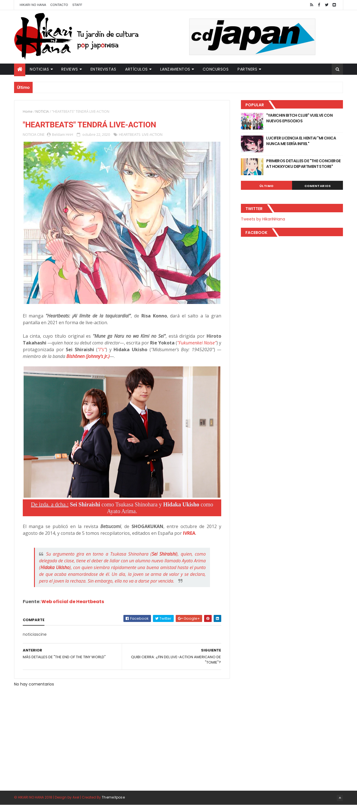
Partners (247, 69)
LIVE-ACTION (152, 134)
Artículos (136, 69)
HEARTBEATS (130, 134)
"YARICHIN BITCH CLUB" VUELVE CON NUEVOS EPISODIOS (299, 118)
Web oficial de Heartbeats (72, 601)
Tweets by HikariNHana (263, 219)
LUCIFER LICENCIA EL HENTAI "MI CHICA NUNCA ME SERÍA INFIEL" (301, 140)
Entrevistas (103, 69)
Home (28, 111)
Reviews (69, 69)
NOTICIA (42, 111)
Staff (77, 4)
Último (266, 186)
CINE (41, 134)
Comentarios (317, 186)
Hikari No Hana (33, 4)
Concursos (216, 69)
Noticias (39, 69)
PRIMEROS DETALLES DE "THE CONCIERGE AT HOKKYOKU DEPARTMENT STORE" (303, 163)
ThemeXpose (113, 797)
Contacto (59, 4)
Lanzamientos (175, 69)
